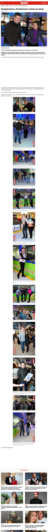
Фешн (10, 5)
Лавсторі (16, 5)
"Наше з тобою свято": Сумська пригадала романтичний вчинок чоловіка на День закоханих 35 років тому (34, 526)
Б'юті (12, 5)
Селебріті (2, 5)
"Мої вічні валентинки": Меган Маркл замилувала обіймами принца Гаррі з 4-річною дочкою (11, 507)
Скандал (6, 5)
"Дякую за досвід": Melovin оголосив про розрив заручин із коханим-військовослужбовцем (36, 507)
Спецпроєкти (24, 5)
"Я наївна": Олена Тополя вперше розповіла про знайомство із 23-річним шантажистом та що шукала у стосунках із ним (36, 488)
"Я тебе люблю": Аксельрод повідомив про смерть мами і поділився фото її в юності (11, 526)
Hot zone (20, 5)
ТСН (3, 90)
